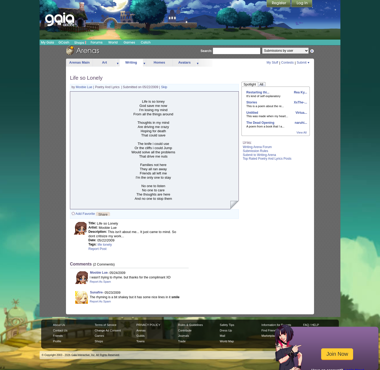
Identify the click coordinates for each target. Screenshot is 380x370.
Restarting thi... (257, 92)
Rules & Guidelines (190, 324)
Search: (206, 51)
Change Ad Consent (108, 330)
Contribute (185, 330)
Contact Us (60, 330)
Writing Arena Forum (257, 147)
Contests (287, 62)
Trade (182, 341)
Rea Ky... (300, 92)
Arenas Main (79, 62)
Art (104, 62)
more (117, 63)
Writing (131, 62)
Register (279, 4)
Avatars (184, 62)
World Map (227, 341)
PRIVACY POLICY (148, 324)
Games (129, 42)
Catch (146, 42)
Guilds (140, 335)
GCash (64, 42)
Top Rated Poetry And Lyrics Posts (267, 158)
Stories (251, 102)
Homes (159, 62)
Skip (164, 87)
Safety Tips (227, 324)
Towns (140, 341)
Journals (183, 335)
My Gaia (47, 42)
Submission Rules (255, 151)
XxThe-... (300, 102)
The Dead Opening (260, 123)
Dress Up (226, 330)
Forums (96, 42)
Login (301, 4)
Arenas (141, 330)
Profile (57, 341)
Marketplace (269, 335)
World (113, 42)
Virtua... (300, 113)
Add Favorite (85, 214)
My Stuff (272, 62)
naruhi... (300, 123)
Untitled (252, 113)
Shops (80, 42)
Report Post (97, 249)
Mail (222, 335)
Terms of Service (105, 324)
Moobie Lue (84, 87)
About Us (59, 324)
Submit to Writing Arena (259, 155)
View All (302, 132)
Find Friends (270, 330)
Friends (58, 335)
